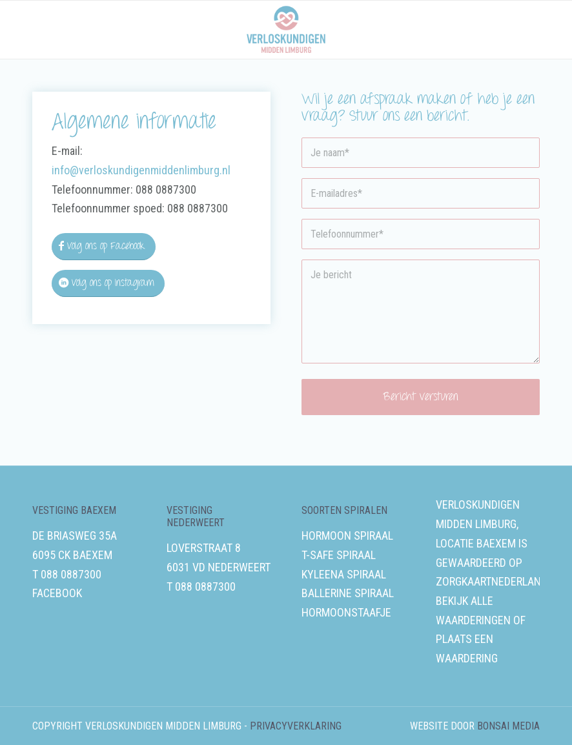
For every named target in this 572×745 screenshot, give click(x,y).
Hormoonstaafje (346, 612)
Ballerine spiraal (347, 593)
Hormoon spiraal (347, 535)
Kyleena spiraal (343, 574)
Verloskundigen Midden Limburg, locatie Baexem (478, 523)
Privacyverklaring (296, 726)
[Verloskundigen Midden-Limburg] (286, 30)
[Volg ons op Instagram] (108, 283)
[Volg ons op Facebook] (104, 246)
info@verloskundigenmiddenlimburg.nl (141, 170)
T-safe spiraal (338, 555)
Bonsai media (508, 726)
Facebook (57, 593)
